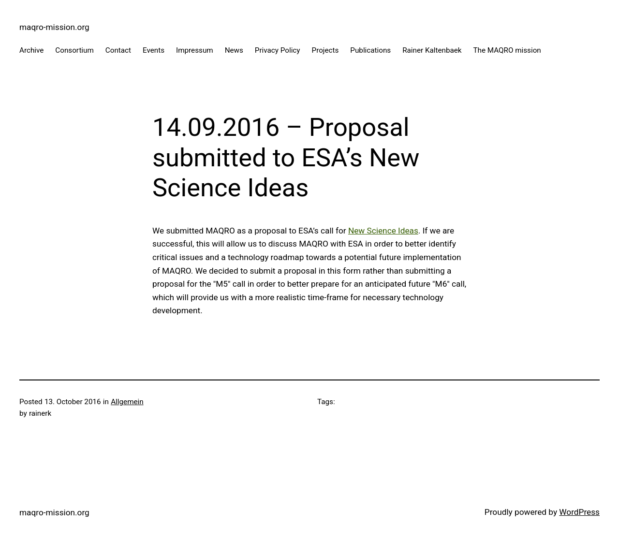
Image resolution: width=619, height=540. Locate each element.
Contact (118, 50)
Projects (325, 50)
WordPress (579, 512)
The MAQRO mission (507, 50)
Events (153, 50)
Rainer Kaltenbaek (431, 50)
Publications (370, 50)
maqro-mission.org (54, 27)
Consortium (74, 50)
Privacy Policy (277, 50)
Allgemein (127, 401)
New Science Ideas (383, 230)
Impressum (194, 50)
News (234, 50)
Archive (31, 50)
